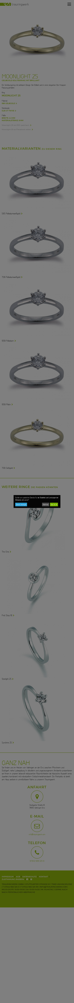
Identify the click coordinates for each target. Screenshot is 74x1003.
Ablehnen (45, 505)
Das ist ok (54, 505)
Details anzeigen (21, 505)
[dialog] (37, 501)
